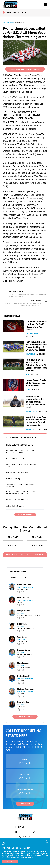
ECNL (27, 374)
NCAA (28, 390)
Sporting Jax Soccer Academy (29, 615)
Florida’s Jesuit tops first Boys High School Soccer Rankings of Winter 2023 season (36, 345)
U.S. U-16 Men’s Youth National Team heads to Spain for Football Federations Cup (36, 420)
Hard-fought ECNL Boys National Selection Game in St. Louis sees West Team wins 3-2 (36, 365)
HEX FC (19, 602)
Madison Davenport (25, 689)
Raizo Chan (22, 624)
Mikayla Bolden (23, 610)
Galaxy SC (21, 680)
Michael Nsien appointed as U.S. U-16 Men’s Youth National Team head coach (35, 402)
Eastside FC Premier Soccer (28, 628)
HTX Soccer (21, 707)
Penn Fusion (22, 641)
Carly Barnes (22, 637)
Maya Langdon (23, 663)
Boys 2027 (13, 545)
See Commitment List (25, 717)
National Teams (32, 334)
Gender (12, 578)
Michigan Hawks (23, 667)
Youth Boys (30, 354)
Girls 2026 (37, 537)
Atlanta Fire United (24, 654)
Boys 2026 (37, 545)
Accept (10, 861)
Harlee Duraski (23, 676)
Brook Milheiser (24, 584)
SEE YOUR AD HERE (25, 514)
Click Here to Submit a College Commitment (25, 555)
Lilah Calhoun (23, 597)
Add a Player (25, 804)
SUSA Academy (22, 589)
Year (24, 578)
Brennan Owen (23, 650)
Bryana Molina (23, 702)
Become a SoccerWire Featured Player (25, 69)
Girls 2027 (13, 537)
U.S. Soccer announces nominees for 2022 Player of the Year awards (36, 325)
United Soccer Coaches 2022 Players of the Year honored (36, 383)
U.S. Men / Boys (8, 22)
